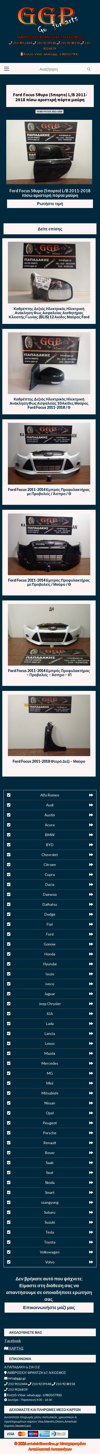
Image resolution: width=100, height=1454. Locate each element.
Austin (49, 815)
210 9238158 (68, 43)
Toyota (49, 1242)
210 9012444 (20, 43)
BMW (50, 834)
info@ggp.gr (15, 1378)
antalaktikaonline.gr (43, 1443)
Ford (50, 934)
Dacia (49, 884)
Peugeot (50, 1123)
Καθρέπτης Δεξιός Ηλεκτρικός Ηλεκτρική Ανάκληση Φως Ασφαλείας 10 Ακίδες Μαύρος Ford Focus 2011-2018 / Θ (49, 403)
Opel (50, 1113)
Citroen (50, 864)
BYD (50, 844)
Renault (49, 1142)
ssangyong (50, 1202)
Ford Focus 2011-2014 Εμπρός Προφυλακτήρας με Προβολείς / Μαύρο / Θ (49, 582)
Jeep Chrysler (50, 1003)
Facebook (12, 1340)
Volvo (49, 1262)
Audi (50, 805)
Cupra (50, 874)
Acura (50, 825)
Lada (50, 1023)
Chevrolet (49, 854)
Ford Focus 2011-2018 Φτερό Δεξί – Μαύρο (49, 761)
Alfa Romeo (49, 795)
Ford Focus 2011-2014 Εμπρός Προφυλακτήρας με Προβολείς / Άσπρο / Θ (49, 491)
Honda (49, 954)
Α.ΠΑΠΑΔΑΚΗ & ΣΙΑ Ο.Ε (22, 1367)
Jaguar (49, 993)
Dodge (49, 914)
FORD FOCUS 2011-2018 (49, 111)
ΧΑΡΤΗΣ (14, 1348)
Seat (49, 1172)
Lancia (49, 1033)
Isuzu (49, 974)
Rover (50, 1152)
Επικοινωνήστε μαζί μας (49, 1307)
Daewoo (50, 894)
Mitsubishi (49, 1093)
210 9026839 (15, 1389)
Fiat (49, 924)
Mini (49, 1083)
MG (50, 1073)
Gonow (50, 944)
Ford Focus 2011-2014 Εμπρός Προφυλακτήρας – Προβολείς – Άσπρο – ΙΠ (49, 672)
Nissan (49, 1103)
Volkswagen (50, 1252)
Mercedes (49, 1063)
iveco (49, 983)
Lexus (50, 1043)
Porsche (49, 1132)
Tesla (49, 1232)
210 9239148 (44, 43)
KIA (50, 1013)
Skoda (50, 1182)
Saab (50, 1162)
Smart (50, 1192)
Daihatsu (49, 904)
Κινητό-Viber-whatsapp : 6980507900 (49, 54)
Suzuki (50, 1222)
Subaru (49, 1212)
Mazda (49, 1053)
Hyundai (50, 964)
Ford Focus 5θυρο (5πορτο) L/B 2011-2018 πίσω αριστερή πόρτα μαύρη (50, 97)
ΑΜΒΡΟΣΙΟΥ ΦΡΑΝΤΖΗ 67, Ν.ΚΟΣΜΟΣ (50, 37)
